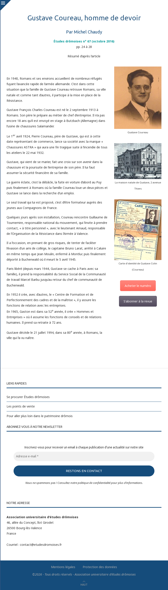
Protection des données (100, 567)
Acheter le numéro (138, 286)
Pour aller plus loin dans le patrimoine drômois (40, 416)
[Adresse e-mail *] (84, 456)
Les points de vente (21, 406)
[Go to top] (84, 584)
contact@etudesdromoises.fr (41, 544)
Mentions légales (63, 567)
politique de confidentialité (94, 483)
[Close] (5, 5)
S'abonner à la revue (138, 301)
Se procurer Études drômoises (28, 397)
